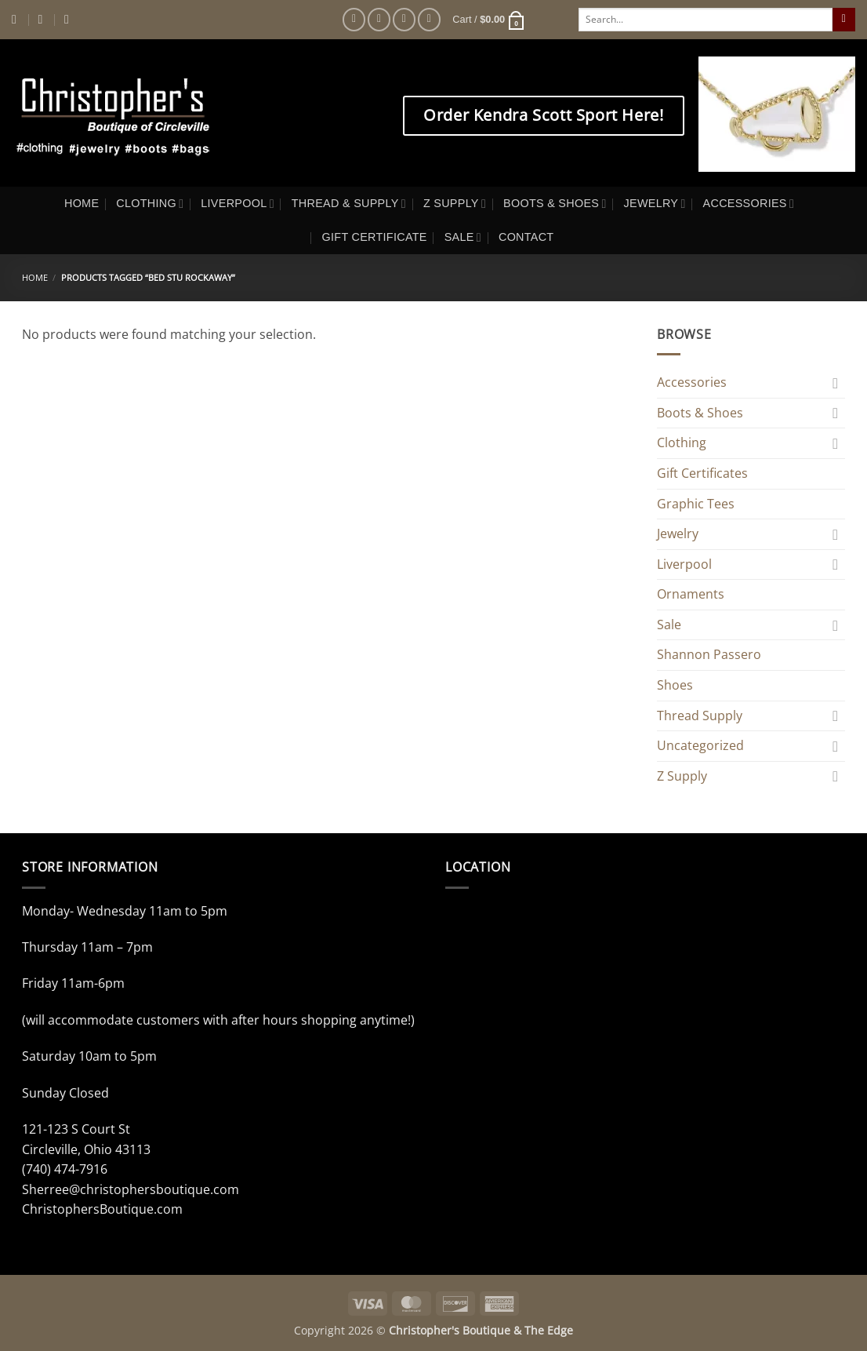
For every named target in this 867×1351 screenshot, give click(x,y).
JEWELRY (655, 203)
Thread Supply (699, 715)
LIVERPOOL (237, 203)
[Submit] (844, 19)
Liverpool (684, 564)
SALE (462, 237)
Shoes (675, 685)
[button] (488, 19)
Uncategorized (700, 745)
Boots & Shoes (700, 412)
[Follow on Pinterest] (429, 19)
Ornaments (690, 594)
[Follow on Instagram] (379, 19)
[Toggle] (835, 382)
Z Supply (682, 776)
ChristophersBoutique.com (102, 1209)
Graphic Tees (696, 503)
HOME (81, 203)
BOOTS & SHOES (554, 203)
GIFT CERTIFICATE (374, 237)
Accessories (692, 382)
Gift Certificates (702, 473)
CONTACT (526, 237)
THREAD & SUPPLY (349, 203)
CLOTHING (149, 203)
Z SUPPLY (454, 203)
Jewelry (677, 533)
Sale (669, 624)
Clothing (681, 442)
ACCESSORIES (748, 203)
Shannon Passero (709, 654)
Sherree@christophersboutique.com (130, 1189)
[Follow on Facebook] (354, 19)
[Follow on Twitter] (404, 19)
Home (35, 277)
